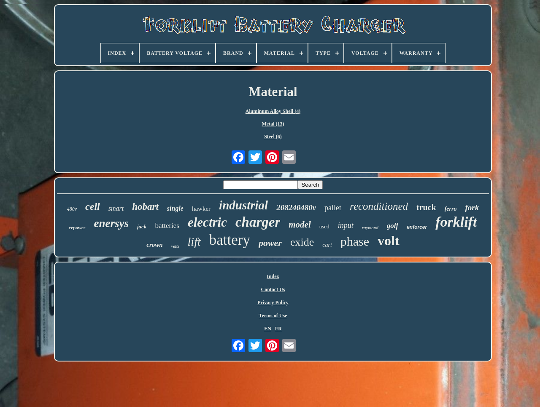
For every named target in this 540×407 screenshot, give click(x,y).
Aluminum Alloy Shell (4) (273, 111)
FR (278, 329)
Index (273, 276)
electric (207, 222)
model (300, 225)
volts (175, 246)
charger (257, 222)
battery (229, 240)
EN (267, 329)
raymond (370, 227)
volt (389, 240)
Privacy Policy (273, 302)
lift (194, 241)
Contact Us (273, 289)
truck (426, 207)
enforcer (417, 227)
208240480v (296, 207)
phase (354, 241)
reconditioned (379, 206)
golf (392, 226)
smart (116, 208)
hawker (201, 208)
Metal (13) (273, 124)
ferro (451, 209)
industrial (243, 205)
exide (302, 242)
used (324, 226)
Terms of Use (273, 316)
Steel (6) (273, 136)
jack (141, 226)
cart (327, 245)
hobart (145, 206)
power (270, 243)
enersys (111, 223)
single (175, 208)
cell (92, 206)
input (346, 225)
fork (472, 207)
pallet (332, 208)
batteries (167, 226)
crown (154, 244)
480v (72, 209)
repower (77, 227)
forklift (456, 222)
